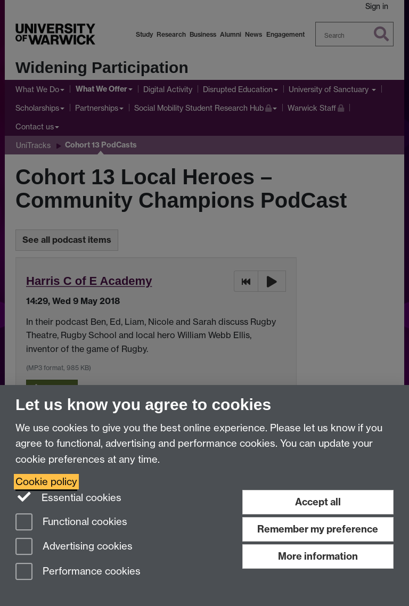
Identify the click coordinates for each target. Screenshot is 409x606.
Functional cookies (71, 523)
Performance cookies (78, 572)
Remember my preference (317, 529)
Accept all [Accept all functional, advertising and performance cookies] (318, 502)
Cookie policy (46, 482)
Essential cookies (68, 497)
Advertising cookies (74, 547)
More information (318, 556)
